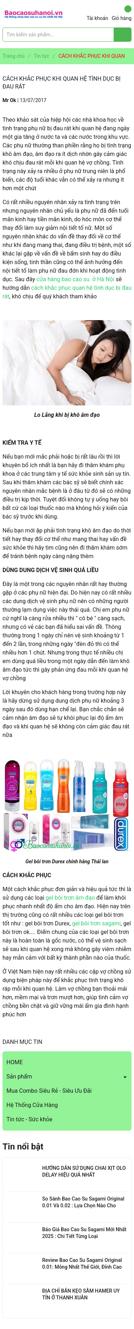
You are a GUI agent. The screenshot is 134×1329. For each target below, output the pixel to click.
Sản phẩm (19, 1076)
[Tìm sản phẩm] (67, 34)
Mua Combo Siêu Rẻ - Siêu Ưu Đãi (48, 1090)
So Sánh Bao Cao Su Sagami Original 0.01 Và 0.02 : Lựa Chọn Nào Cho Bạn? (83, 1206)
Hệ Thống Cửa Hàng (32, 1105)
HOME (14, 1062)
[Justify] (122, 34)
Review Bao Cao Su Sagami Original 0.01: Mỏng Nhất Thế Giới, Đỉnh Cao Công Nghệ (82, 1267)
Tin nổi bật (23, 1147)
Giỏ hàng (121, 13)
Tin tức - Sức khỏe (29, 1119)
